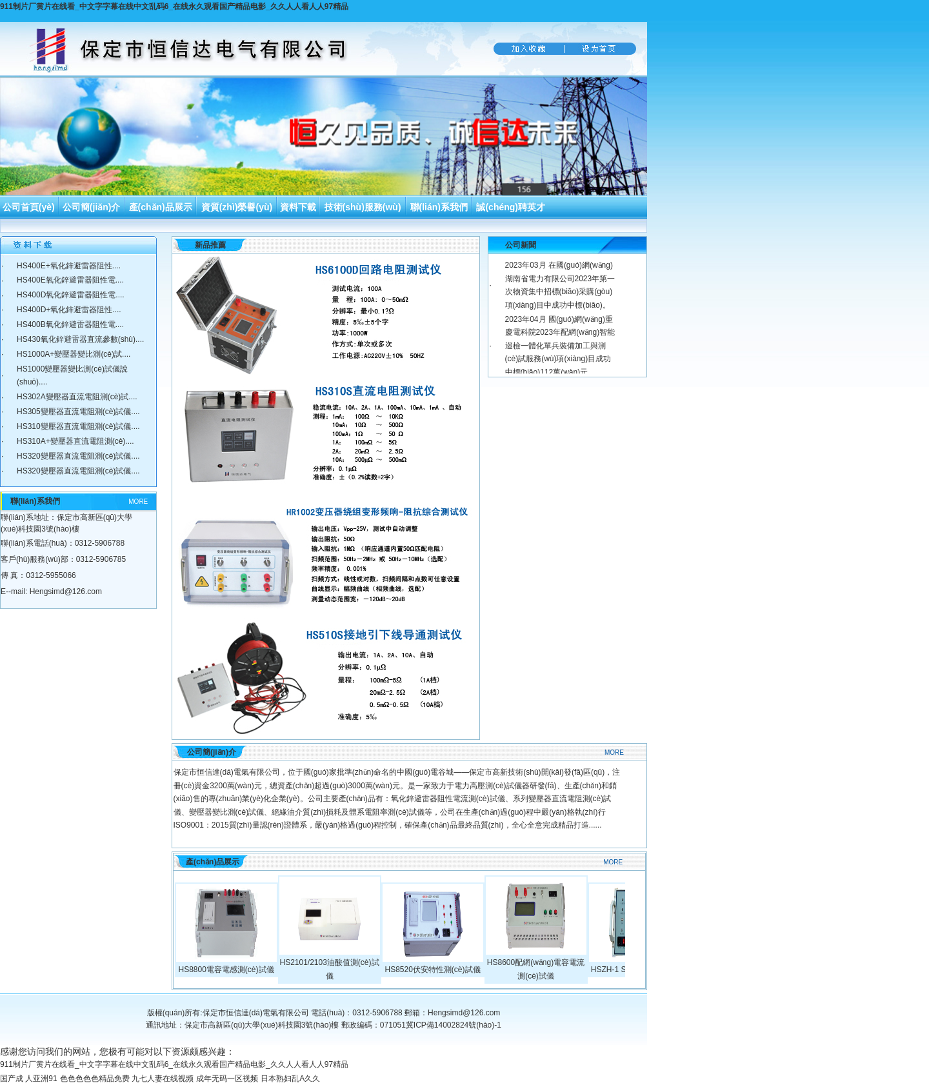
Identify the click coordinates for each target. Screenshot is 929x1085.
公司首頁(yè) (29, 207)
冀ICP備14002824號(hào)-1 (453, 1025)
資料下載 (298, 207)
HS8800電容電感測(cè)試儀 (226, 969)
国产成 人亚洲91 (28, 1078)
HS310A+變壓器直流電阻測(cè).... (75, 441)
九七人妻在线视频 (163, 1078)
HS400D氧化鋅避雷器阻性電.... (71, 294)
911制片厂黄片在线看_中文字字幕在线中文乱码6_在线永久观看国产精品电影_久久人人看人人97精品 (174, 6)
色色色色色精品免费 (95, 1078)
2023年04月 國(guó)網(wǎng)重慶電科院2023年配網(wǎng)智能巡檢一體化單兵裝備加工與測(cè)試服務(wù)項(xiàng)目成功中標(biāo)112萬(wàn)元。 (560, 346)
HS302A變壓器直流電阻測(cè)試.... (77, 396)
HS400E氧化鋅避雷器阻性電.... (70, 279)
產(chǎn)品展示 (160, 207)
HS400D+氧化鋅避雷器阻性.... (69, 309)
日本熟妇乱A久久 (290, 1078)
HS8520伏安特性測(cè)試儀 (432, 969)
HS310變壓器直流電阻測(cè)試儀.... (78, 426)
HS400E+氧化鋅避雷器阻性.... (69, 265)
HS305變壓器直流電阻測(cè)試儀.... (78, 411)
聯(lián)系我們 (439, 207)
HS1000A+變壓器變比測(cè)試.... (73, 354)
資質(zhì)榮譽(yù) (236, 207)
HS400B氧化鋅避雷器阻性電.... (70, 324)
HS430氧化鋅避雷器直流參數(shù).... (80, 339)
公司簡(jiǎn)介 (92, 207)
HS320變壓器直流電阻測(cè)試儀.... (78, 456)
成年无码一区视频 (227, 1078)
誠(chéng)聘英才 (510, 207)
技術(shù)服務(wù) (363, 207)
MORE (138, 501)
